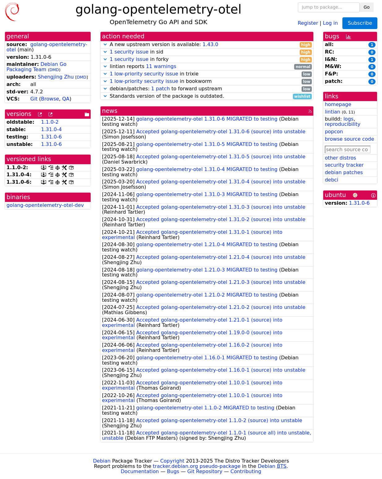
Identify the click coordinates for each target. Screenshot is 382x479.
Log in (330, 23)
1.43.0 (210, 44)
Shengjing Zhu (56, 77)
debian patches (344, 172)
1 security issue (129, 52)
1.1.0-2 (50, 122)
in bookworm (207, 81)
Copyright (172, 461)
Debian (102, 461)
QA (66, 99)
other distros (340, 158)
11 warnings (161, 66)
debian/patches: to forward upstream (207, 89)
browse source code (349, 139)
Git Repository (204, 471)
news (110, 110)
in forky (207, 59)
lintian (332, 112)
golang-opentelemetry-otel (46, 47)
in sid (207, 52)
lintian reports (207, 66)
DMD (54, 69)
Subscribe (360, 23)
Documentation (140, 471)
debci (331, 180)
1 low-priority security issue (144, 74)
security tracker (344, 165)
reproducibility (342, 124)
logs (348, 119)
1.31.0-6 (51, 137)
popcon (334, 132)
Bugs (173, 471)
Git (33, 99)
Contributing (245, 471)
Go (367, 7)
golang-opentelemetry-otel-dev (45, 205)
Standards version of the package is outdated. (207, 96)
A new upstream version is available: (207, 44)
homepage (338, 104)
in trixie (207, 74)
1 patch (160, 89)
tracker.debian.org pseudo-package (196, 466)
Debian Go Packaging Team (36, 66)
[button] (105, 44)
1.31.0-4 (51, 129)
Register (308, 23)
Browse (50, 99)
